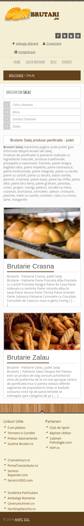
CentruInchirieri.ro (21, 503)
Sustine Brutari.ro (20, 444)
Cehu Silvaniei (18, 104)
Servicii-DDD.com (20, 480)
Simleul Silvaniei (20, 119)
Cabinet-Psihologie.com (61, 440)
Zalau (12, 126)
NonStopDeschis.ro (22, 509)
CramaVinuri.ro (19, 460)
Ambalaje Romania (21, 498)
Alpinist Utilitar (60, 433)
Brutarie (16, 75)
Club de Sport (60, 427)
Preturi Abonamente (22, 438)
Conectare (52, 43)
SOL (27, 519)
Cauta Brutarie (35, 62)
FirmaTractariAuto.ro (23, 465)
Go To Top (42, 412)
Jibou (12, 112)
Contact (67, 62)
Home (17, 62)
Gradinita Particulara (23, 493)
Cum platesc (17, 427)
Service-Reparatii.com (18, 473)
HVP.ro (55, 448)
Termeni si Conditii (21, 433)
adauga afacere (25, 43)
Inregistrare (25, 52)
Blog (53, 62)
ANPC (19, 519)
